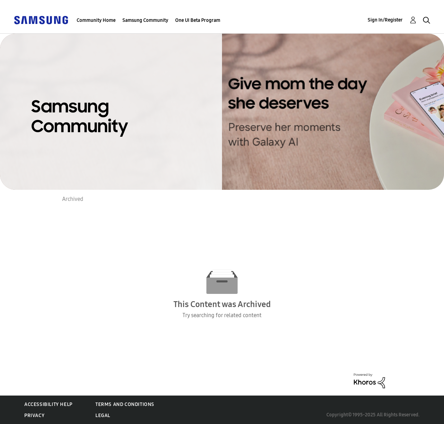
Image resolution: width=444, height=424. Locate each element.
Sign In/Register (385, 20)
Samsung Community (145, 20)
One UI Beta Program (197, 20)
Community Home (96, 20)
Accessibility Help (48, 404)
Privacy (34, 415)
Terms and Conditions (124, 404)
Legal (102, 415)
